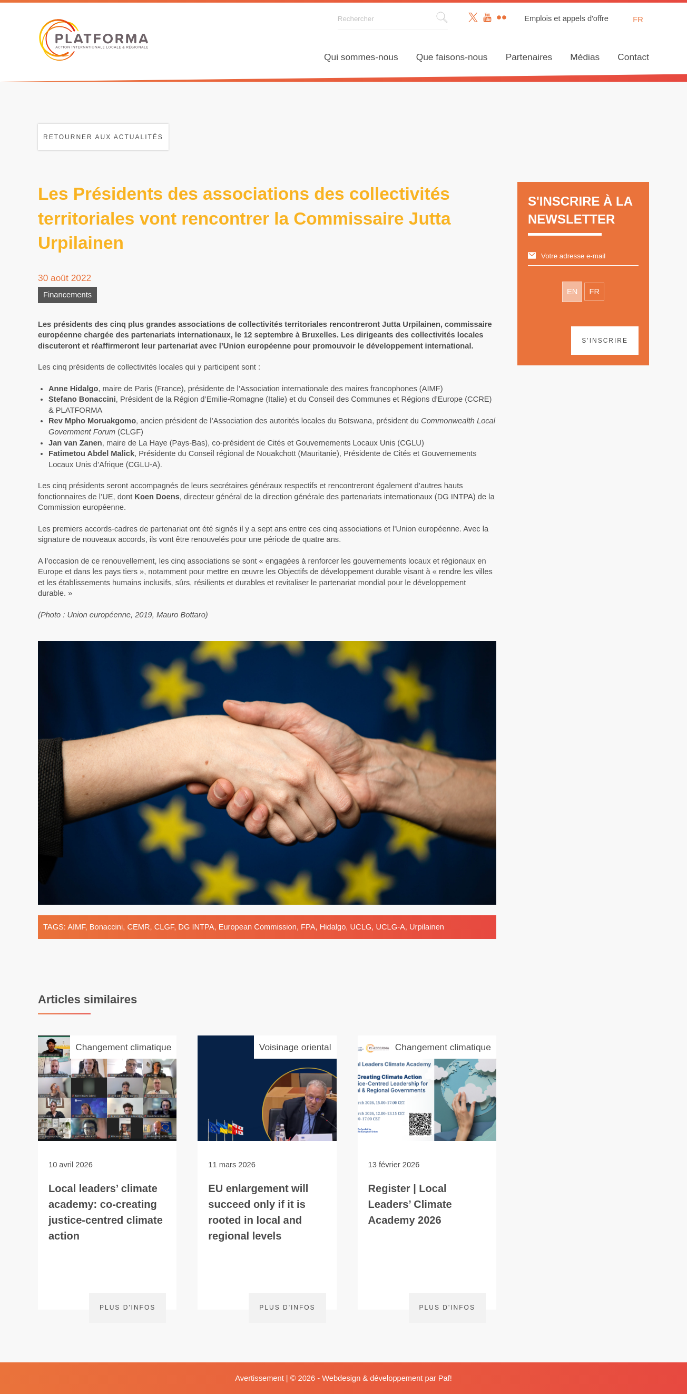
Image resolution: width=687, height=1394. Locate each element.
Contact (633, 57)
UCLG (361, 927)
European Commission (258, 927)
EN (572, 291)
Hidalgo (333, 927)
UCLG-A (390, 927)
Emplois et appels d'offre (566, 18)
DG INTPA (196, 927)
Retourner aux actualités (103, 137)
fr (638, 19)
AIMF (76, 927)
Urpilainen (426, 927)
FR (594, 291)
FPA (308, 927)
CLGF (164, 927)
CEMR (138, 927)
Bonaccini (106, 927)
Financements (67, 295)
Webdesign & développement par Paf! (387, 1378)
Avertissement (259, 1378)
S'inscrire (605, 340)
